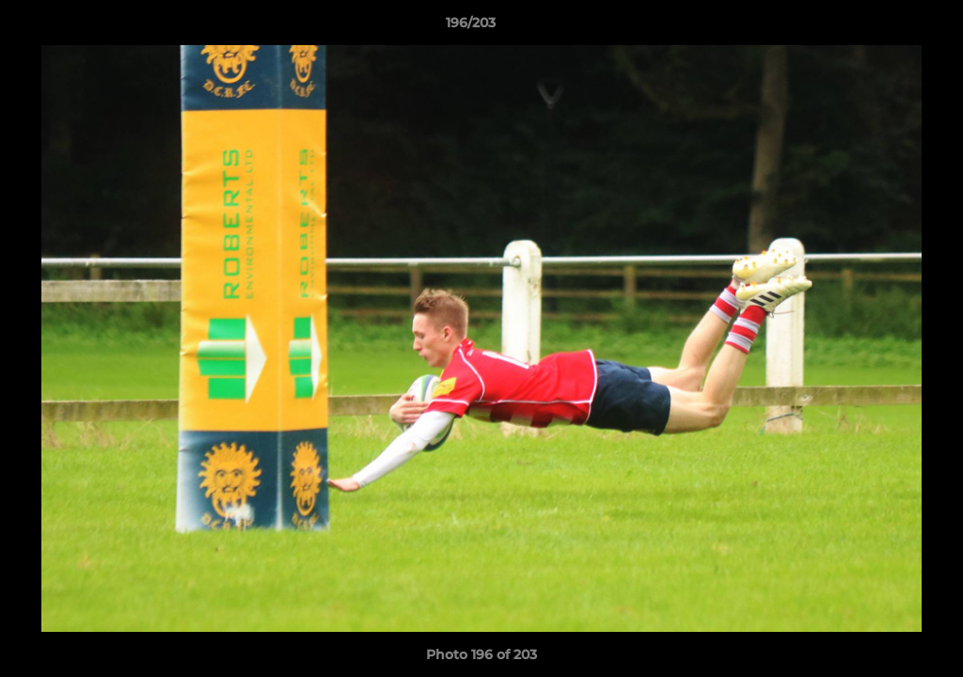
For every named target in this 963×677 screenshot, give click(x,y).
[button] (884, 27)
